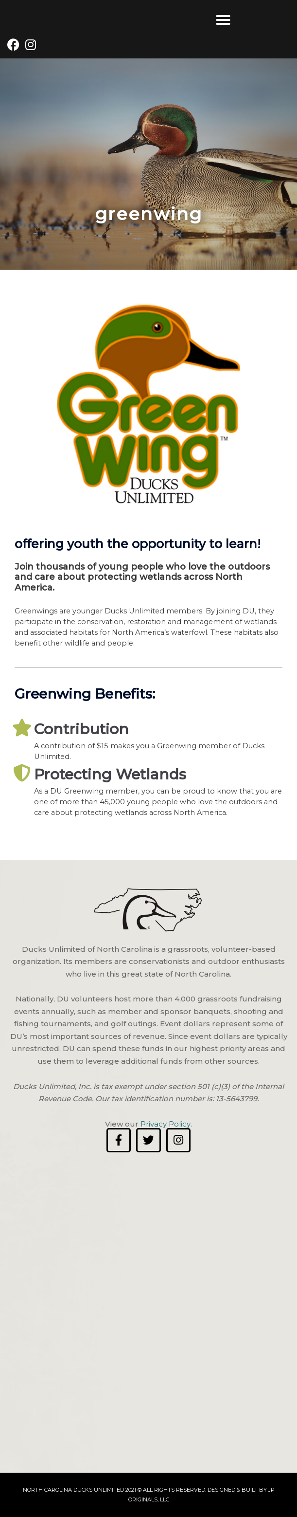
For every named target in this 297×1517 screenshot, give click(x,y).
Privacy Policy (165, 1123)
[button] (223, 20)
